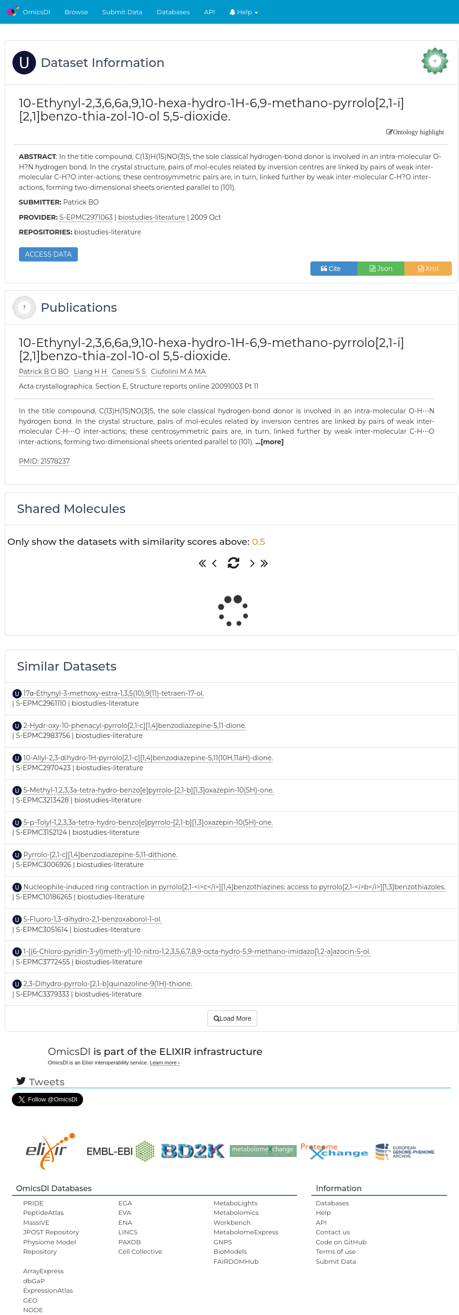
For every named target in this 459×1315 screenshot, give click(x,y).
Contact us (332, 1232)
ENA (125, 1222)
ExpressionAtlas (48, 1290)
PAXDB (129, 1242)
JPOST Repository (51, 1232)
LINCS (127, 1232)
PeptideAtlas (43, 1212)
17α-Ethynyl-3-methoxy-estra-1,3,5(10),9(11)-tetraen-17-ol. (113, 693)
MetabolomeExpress (246, 1232)
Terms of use (336, 1251)
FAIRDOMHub (236, 1261)
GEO (30, 1300)
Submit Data (123, 12)
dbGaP (34, 1281)
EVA (124, 1212)
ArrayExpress (43, 1271)
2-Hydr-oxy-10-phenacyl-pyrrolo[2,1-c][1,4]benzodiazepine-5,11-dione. (134, 725)
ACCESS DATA (48, 254)
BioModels (230, 1251)
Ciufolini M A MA (179, 371)
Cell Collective (140, 1251)
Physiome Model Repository (49, 1246)
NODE (33, 1310)
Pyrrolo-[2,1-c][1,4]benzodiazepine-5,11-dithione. (100, 854)
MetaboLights (236, 1203)
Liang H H (91, 371)
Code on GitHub (341, 1242)
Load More (233, 1018)
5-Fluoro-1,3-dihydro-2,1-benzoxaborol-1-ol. (92, 919)
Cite (334, 268)
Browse (76, 12)
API (209, 12)
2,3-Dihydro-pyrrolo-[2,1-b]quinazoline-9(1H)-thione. (107, 983)
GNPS (223, 1242)
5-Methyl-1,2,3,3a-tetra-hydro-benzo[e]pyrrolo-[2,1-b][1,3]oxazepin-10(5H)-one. (148, 790)
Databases (173, 12)
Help (244, 12)
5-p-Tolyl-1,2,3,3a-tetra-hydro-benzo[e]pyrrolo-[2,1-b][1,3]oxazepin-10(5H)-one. (147, 822)
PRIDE (33, 1203)
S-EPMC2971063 (85, 217)
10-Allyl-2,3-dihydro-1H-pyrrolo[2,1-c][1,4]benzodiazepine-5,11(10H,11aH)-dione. (147, 758)
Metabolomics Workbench (236, 1217)
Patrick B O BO (44, 371)
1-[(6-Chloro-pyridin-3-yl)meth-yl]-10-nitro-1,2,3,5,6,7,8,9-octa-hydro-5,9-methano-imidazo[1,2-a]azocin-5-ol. (196, 951)
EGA (125, 1203)
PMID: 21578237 (44, 461)
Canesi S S (130, 371)
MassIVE (36, 1222)
